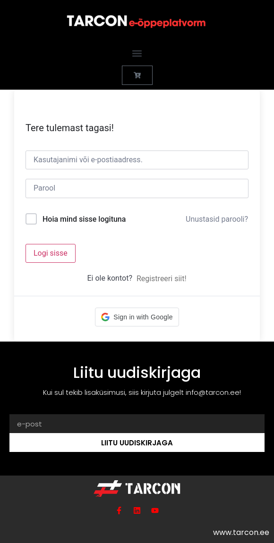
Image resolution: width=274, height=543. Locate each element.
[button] (137, 53)
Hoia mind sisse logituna (84, 219)
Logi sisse (51, 253)
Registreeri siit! (162, 278)
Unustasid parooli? (217, 219)
